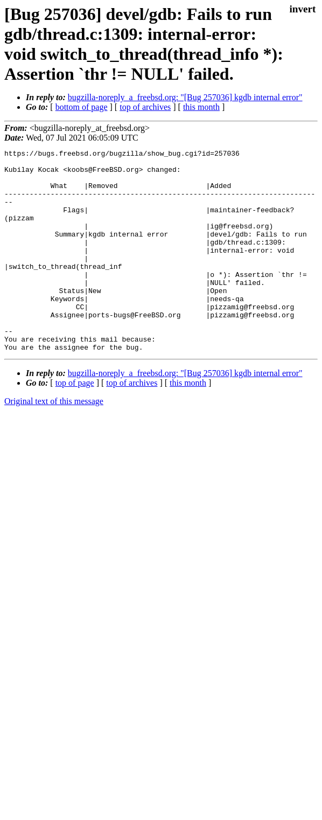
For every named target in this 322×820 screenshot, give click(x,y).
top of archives (145, 107)
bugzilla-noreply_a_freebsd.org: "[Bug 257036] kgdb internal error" (185, 97)
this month (201, 107)
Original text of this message (53, 441)
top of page (74, 423)
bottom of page (81, 107)
